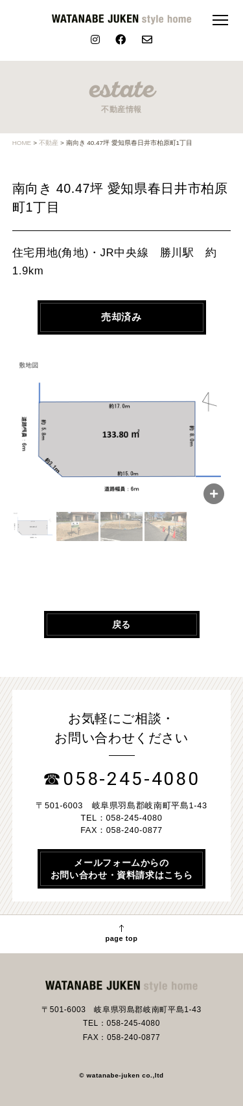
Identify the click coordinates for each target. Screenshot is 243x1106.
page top (121, 933)
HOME (21, 142)
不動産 (48, 142)
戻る (121, 624)
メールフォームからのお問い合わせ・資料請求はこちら (122, 868)
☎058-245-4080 (121, 779)
